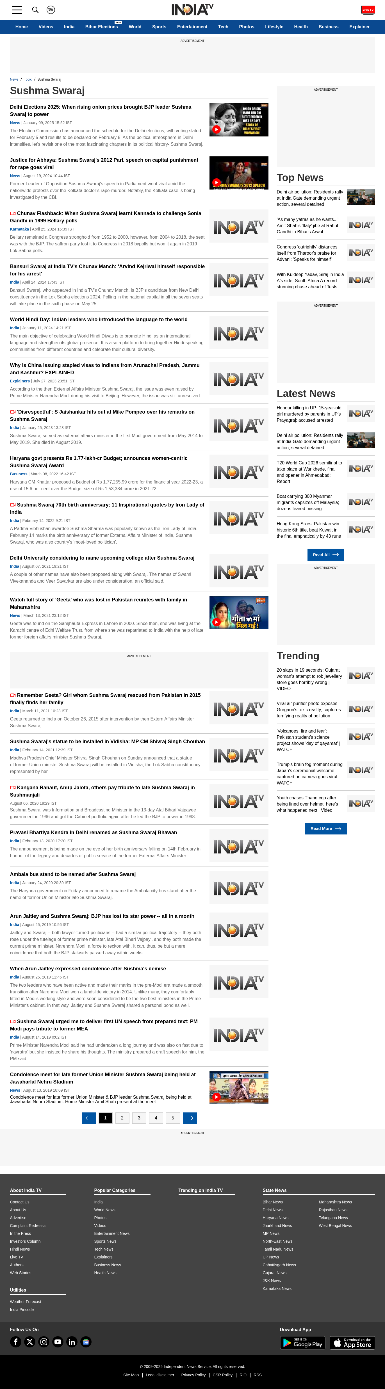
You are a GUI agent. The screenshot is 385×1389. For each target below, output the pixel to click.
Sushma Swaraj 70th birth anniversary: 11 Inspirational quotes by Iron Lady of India (107, 508)
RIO (243, 1375)
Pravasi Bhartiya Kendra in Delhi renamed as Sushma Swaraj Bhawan (93, 832)
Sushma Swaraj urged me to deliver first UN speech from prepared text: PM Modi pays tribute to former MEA (104, 1025)
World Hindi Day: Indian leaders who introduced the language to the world (99, 319)
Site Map (131, 1375)
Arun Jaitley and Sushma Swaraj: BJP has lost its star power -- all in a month (102, 916)
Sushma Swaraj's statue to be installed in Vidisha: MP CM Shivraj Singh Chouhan (107, 741)
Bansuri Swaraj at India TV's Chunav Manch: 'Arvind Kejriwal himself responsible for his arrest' (107, 270)
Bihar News (273, 1202)
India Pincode (22, 1309)
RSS (258, 1375)
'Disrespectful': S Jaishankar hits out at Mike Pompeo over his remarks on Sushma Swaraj (102, 415)
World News (104, 1210)
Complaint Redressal (28, 1225)
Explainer (359, 26)
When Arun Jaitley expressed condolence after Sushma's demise (88, 968)
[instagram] (43, 1341)
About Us (18, 1210)
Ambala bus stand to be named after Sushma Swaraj (73, 874)
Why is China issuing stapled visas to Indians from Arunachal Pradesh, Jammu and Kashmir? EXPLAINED (105, 368)
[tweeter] (29, 1341)
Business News (107, 1265)
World (135, 26)
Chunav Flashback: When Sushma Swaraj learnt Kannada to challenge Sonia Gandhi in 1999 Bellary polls (105, 217)
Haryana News (276, 1217)
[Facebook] (15, 1341)
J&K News (272, 1280)
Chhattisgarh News (279, 1265)
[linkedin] (72, 1341)
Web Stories (20, 1273)
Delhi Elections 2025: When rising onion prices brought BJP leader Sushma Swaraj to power (101, 110)
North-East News (278, 1241)
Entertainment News (112, 1233)
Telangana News (333, 1217)
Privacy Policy (193, 1375)
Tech (223, 26)
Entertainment (192, 26)
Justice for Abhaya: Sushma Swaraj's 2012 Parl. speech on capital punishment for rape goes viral (104, 163)
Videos (46, 26)
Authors (17, 1265)
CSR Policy (223, 1375)
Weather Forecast (25, 1301)
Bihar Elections (101, 26)
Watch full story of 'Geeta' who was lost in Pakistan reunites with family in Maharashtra (98, 603)
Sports (159, 26)
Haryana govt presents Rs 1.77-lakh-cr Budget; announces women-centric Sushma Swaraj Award (99, 461)
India (69, 26)
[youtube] (57, 1341)
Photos (246, 26)
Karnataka (19, 229)
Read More (326, 828)
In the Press (20, 1233)
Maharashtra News (335, 1202)
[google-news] (86, 1341)
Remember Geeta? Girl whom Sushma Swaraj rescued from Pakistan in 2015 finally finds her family (105, 698)
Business (329, 26)
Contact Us (19, 1202)
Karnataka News (277, 1288)
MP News (271, 1233)
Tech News (103, 1249)
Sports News (105, 1241)
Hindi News (20, 1249)
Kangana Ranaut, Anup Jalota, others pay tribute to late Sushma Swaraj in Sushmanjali (102, 791)
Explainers (20, 381)
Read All (326, 554)
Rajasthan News (333, 1210)
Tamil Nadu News (278, 1249)
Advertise (18, 1217)
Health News (105, 1273)
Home (21, 26)
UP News (271, 1257)
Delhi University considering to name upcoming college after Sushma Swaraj (102, 558)
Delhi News (273, 1210)
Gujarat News (275, 1273)
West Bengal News (335, 1225)
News (14, 79)
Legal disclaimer (160, 1375)
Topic (28, 79)
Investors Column (25, 1241)
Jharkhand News (277, 1225)
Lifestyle (274, 26)
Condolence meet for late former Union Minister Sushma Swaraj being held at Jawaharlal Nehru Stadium (103, 1078)
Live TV (16, 1257)
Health (301, 26)
